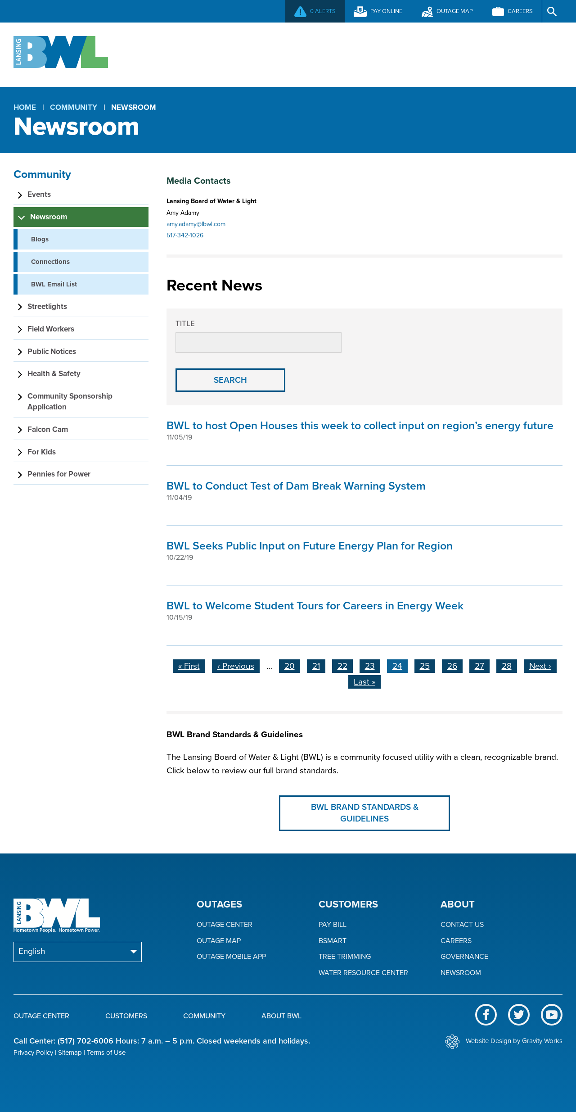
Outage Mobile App (231, 957)
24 (400, 666)
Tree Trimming (345, 957)
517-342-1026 (184, 235)
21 (318, 665)
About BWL (482, 54)
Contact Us (462, 925)
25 (427, 665)
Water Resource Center (363, 973)
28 (509, 665)
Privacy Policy (33, 1052)
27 (482, 665)
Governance (464, 957)
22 (345, 665)
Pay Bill (332, 925)
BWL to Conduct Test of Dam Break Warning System (296, 486)
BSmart (332, 941)
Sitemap (70, 1052)
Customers (288, 54)
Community (386, 54)
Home (25, 107)
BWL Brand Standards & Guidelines (364, 813)
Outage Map (219, 941)
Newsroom (461, 973)
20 (292, 665)
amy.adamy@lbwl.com (195, 224)
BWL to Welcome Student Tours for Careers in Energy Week (315, 606)
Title (185, 323)
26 (455, 665)
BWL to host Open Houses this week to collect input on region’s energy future (360, 425)
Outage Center (183, 54)
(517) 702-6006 (85, 1041)
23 (372, 665)
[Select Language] (78, 952)
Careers (456, 941)
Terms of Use (106, 1052)
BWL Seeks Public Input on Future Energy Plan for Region (309, 546)
